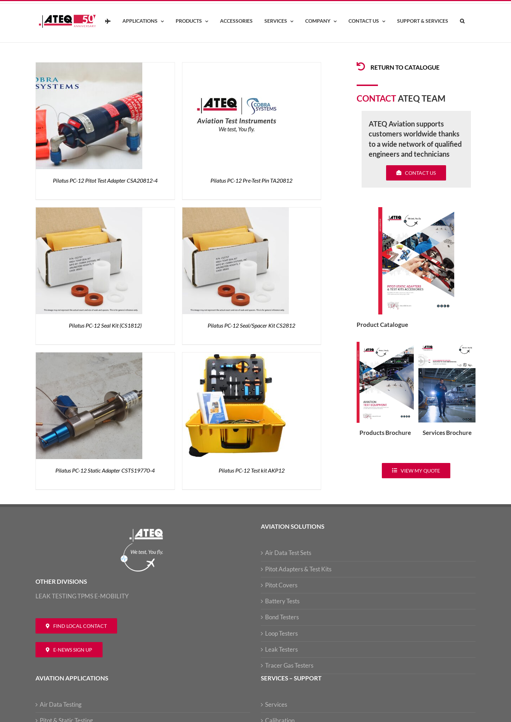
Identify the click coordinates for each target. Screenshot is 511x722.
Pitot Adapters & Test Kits (298, 569)
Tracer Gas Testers (289, 665)
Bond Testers (282, 617)
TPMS (85, 596)
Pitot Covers (281, 585)
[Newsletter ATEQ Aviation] (69, 649)
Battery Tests (282, 601)
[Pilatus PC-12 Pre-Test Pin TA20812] (235, 66)
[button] (462, 21)
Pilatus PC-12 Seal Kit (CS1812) (105, 325)
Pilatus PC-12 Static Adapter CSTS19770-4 (105, 470)
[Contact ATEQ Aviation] (76, 626)
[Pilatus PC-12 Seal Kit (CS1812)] (89, 211)
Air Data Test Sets (288, 552)
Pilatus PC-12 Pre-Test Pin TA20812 (251, 180)
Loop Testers (281, 633)
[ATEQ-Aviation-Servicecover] (447, 345)
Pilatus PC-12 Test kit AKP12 (252, 470)
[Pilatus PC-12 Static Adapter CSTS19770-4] (89, 356)
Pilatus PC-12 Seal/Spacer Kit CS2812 (251, 325)
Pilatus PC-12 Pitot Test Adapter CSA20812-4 (105, 180)
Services (276, 704)
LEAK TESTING (55, 596)
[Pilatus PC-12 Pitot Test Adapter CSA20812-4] (89, 66)
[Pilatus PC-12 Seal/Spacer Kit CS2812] (235, 211)
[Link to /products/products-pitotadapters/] (361, 66)
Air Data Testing (61, 704)
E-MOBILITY (111, 596)
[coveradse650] (416, 210)
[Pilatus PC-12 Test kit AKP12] (235, 356)
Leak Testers (281, 649)
